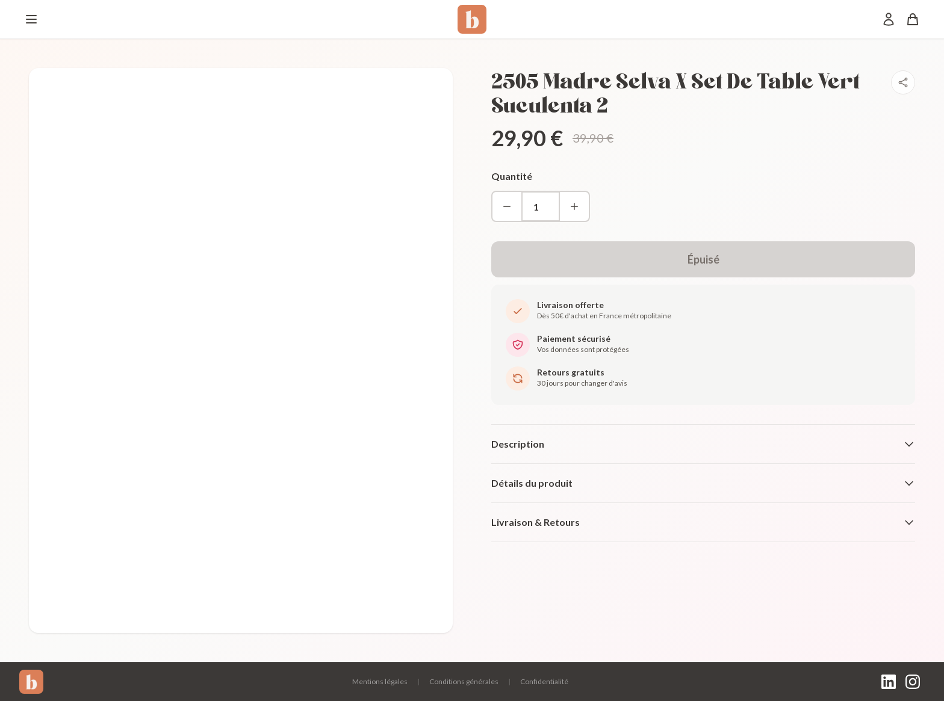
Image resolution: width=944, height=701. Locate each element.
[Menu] (31, 19)
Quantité (511, 176)
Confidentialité (544, 681)
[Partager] (903, 82)
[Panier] (913, 19)
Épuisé (703, 259)
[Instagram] (913, 682)
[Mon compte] (889, 19)
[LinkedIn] (889, 682)
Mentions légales (380, 681)
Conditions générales (463, 681)
